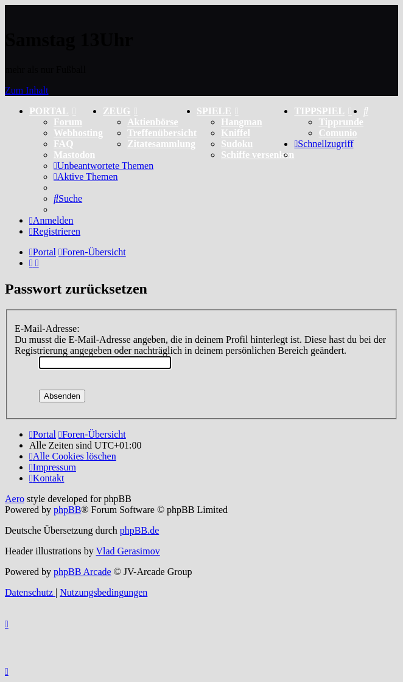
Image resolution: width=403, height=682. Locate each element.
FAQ (64, 144)
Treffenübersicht (162, 133)
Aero (14, 499)
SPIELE (218, 111)
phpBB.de (139, 530)
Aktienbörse (152, 122)
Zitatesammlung (161, 144)
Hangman (241, 122)
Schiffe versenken (257, 155)
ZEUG (120, 111)
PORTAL (52, 111)
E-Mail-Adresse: (47, 328)
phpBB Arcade (82, 572)
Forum (68, 122)
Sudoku (237, 144)
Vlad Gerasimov (127, 551)
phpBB (67, 510)
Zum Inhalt (27, 90)
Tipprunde (340, 122)
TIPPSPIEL (323, 111)
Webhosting (78, 133)
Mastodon (74, 155)
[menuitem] (365, 111)
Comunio (337, 133)
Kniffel (235, 133)
